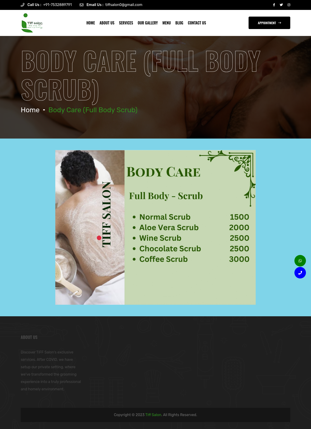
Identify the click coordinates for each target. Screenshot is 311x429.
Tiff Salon (153, 415)
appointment (269, 22)
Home (90, 23)
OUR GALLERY (148, 23)
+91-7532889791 (57, 5)
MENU (166, 23)
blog (179, 23)
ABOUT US (107, 23)
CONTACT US (197, 23)
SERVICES (126, 23)
